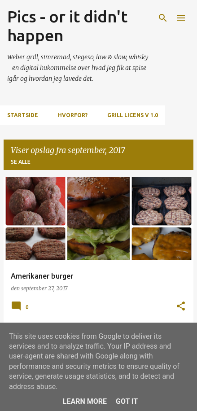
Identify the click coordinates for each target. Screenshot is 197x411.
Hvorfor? (73, 115)
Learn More (85, 401)
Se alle (21, 162)
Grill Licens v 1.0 (132, 115)
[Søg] (163, 18)
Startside (22, 115)
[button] (180, 307)
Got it (127, 401)
